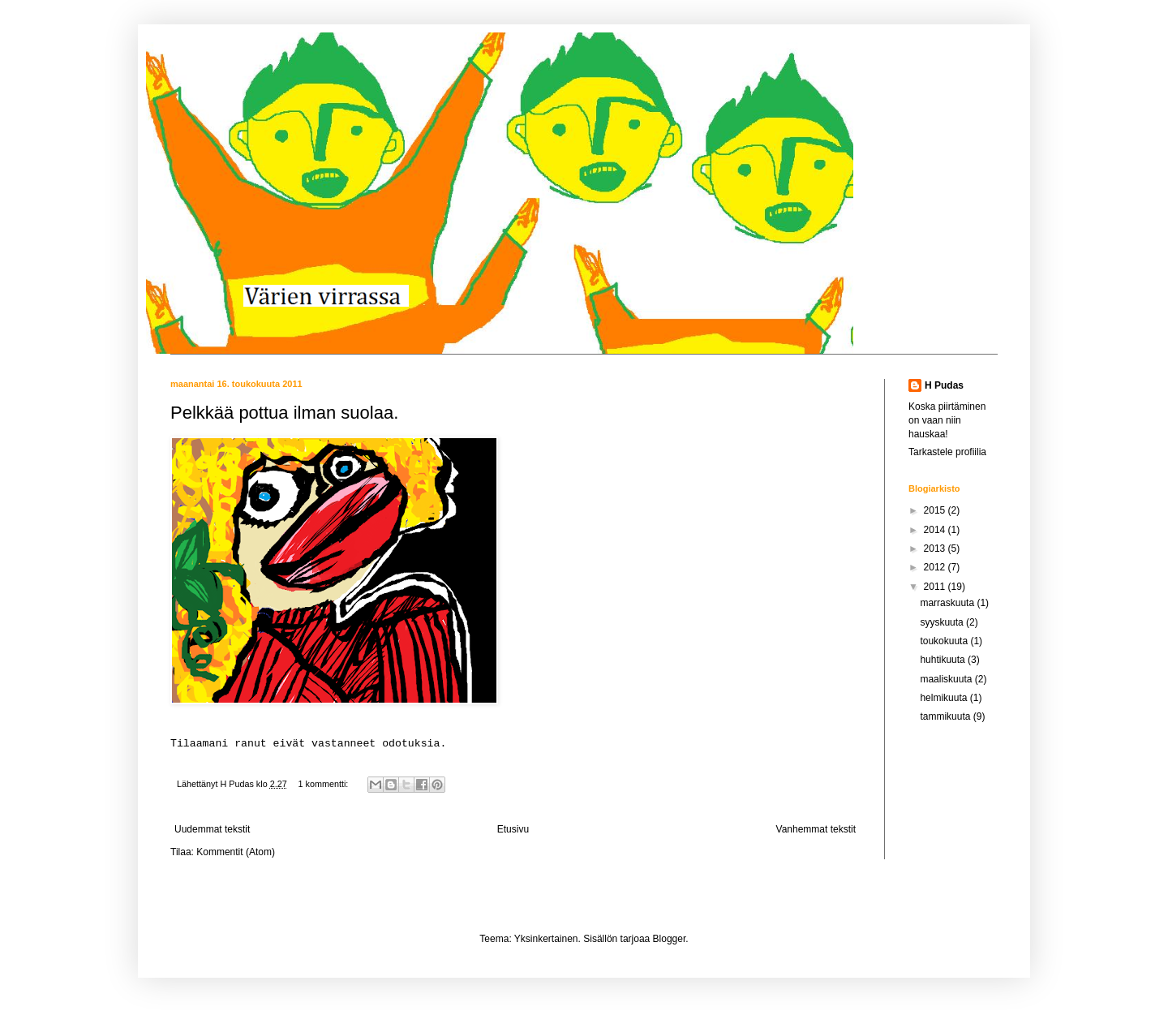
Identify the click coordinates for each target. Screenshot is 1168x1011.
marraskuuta (948, 603)
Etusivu (513, 829)
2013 (936, 548)
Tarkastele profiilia (947, 452)
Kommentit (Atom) (235, 852)
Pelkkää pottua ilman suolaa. (284, 412)
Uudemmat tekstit (212, 829)
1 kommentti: (324, 784)
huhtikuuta (944, 659)
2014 (936, 530)
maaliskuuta (947, 679)
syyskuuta (943, 622)
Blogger (669, 938)
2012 (936, 567)
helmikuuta (944, 697)
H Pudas (944, 385)
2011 (936, 586)
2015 (936, 510)
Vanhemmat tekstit (816, 829)
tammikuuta (946, 716)
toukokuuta (945, 641)
